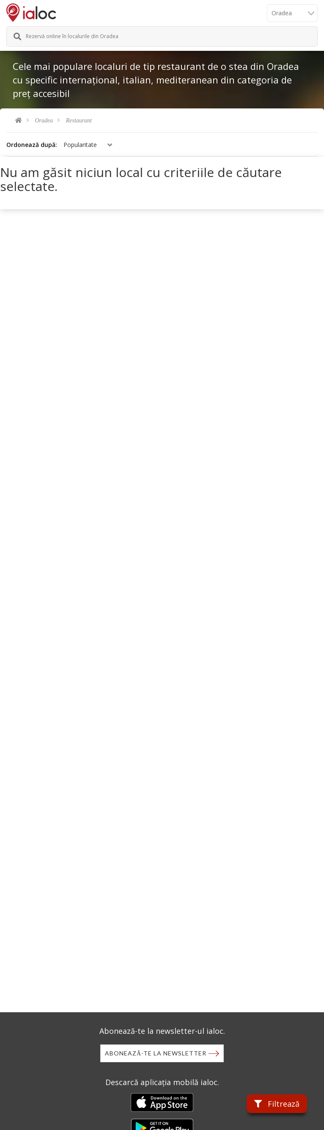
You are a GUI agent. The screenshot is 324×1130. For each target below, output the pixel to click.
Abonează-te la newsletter (155, 1053)
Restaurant (79, 120)
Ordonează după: (31, 145)
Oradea (44, 120)
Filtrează (276, 1104)
